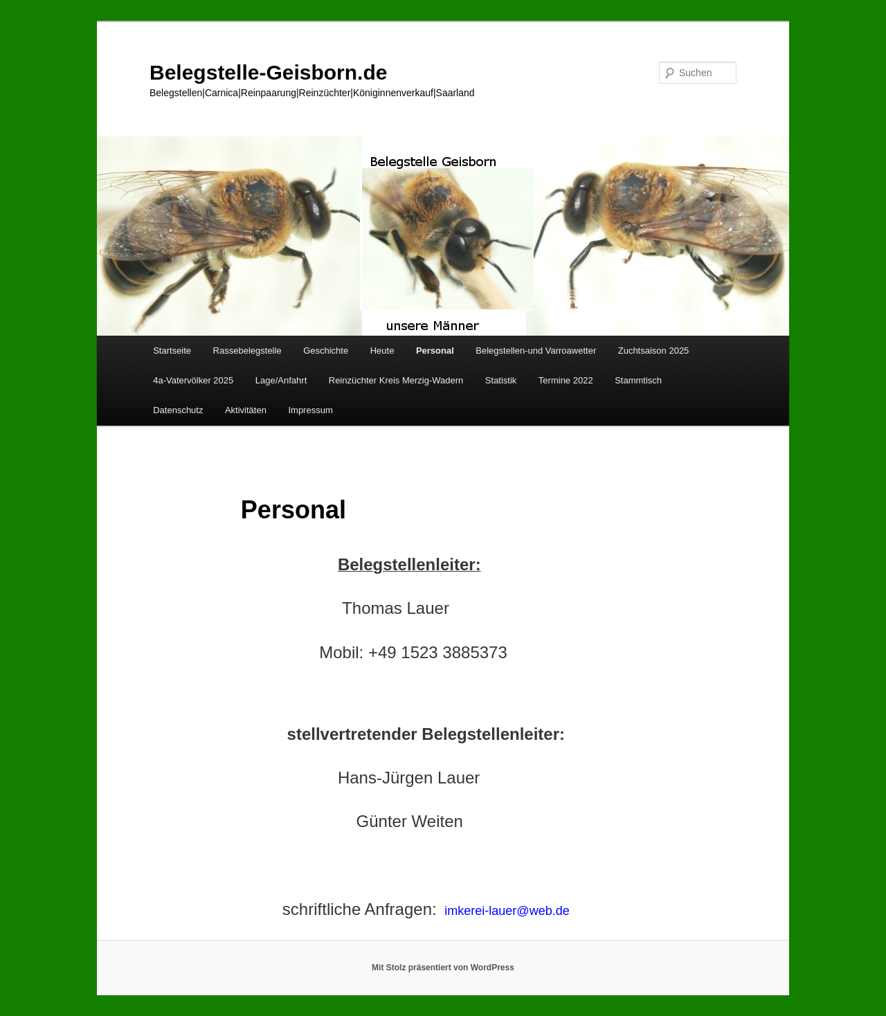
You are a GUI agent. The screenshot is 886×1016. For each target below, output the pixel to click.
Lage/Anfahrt (281, 380)
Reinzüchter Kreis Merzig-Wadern (396, 380)
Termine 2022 (566, 380)
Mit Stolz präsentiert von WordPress (443, 967)
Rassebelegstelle (247, 350)
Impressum (310, 410)
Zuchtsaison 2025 (653, 350)
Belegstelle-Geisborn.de (268, 72)
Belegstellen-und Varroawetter (536, 350)
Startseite (172, 350)
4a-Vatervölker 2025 (193, 380)
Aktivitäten (245, 410)
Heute (382, 350)
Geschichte (325, 350)
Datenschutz (178, 410)
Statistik (501, 380)
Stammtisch (638, 380)
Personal (435, 350)
